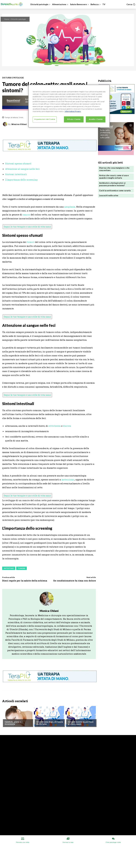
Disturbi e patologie (18, 19)
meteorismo (67, 479)
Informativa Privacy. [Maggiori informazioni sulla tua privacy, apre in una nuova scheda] (73, 111)
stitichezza (54, 425)
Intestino (9, 568)
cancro (26, 214)
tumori (31, 242)
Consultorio (11, 717)
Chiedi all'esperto (45, 717)
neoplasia (69, 206)
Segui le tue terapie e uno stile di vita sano (27, 226)
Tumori (21, 568)
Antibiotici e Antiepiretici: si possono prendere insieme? (112, 184)
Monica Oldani (19, 124)
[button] (131, 4)
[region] (69, 106)
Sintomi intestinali (16, 174)
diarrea (67, 425)
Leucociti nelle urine (108, 195)
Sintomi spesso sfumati (18, 163)
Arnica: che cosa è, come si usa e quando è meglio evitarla (114, 176)
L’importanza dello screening (21, 179)
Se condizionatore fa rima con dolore (74, 580)
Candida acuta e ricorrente (13, 722)
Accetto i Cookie (96, 119)
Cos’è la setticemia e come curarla (114, 190)
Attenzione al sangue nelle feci (22, 168)
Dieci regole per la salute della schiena (24, 580)
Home (6, 19)
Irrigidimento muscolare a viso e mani (80, 722)
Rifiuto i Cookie (73, 119)
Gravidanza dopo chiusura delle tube (49, 722)
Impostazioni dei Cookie (44, 119)
